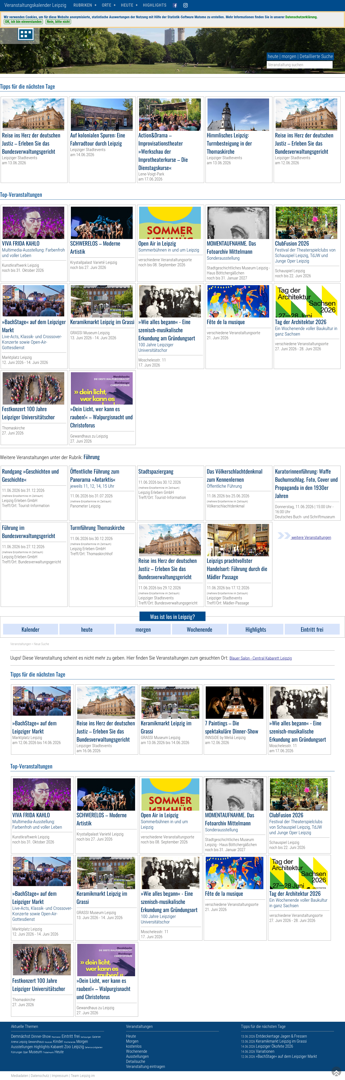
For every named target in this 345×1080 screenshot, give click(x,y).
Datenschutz (40, 1075)
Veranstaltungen (20, 644)
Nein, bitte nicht (58, 22)
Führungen (16, 1052)
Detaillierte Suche (316, 56)
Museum (35, 1051)
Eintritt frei (71, 1036)
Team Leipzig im (83, 1075)
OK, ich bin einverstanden (23, 22)
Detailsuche (135, 1061)
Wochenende (69, 1042)
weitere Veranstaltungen (304, 537)
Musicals (48, 1042)
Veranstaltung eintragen (145, 1066)
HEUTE (127, 5)
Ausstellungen (22, 1046)
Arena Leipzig (19, 1042)
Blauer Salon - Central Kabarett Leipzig (260, 658)
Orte (106, 5)
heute (273, 56)
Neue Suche (41, 644)
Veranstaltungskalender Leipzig (35, 5)
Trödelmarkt (48, 1052)
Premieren (56, 1037)
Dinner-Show (41, 1036)
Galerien (96, 1036)
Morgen (82, 1041)
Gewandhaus (36, 1042)
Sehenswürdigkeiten (94, 1047)
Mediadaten (19, 1075)
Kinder (58, 1041)
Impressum (60, 1075)
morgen (289, 56)
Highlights (155, 5)
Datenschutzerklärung (301, 17)
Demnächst (20, 1036)
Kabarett (57, 1046)
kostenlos (133, 1046)
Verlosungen (86, 1037)
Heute (59, 1051)
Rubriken (82, 5)
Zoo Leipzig (74, 1046)
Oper (25, 1052)
